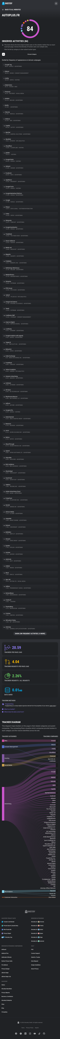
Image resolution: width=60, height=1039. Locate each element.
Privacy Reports (6, 992)
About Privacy (35, 969)
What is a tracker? (8, 709)
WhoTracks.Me (6, 929)
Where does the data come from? (13, 712)
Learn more (53, 705)
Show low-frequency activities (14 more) (30, 634)
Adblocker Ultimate (6, 957)
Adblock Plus (5, 953)
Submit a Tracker (35, 957)
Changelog (4, 1012)
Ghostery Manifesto (7, 988)
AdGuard (4, 949)
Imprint (37, 1027)
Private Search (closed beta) (10, 925)
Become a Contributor (7, 996)
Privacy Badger (5, 969)
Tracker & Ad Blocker (8, 922)
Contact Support (35, 953)
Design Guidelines (35, 965)
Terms (22, 1027)
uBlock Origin (5, 972)
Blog (3, 1008)
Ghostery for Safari (37, 929)
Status (3, 985)
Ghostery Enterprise (7, 1000)
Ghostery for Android (37, 941)
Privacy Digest (6, 933)
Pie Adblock (5, 965)
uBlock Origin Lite (6, 976)
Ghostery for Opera (37, 933)
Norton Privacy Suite (7, 961)
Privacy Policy (29, 1027)
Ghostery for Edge (36, 937)
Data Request (34, 961)
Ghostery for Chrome (37, 922)
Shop (3, 1004)
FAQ (32, 949)
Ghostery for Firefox (37, 925)
